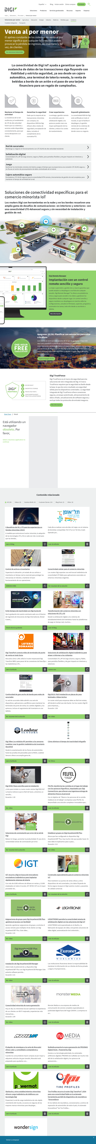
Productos (44, 11)
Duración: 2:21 (77, 870)
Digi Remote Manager (60, 269)
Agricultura (32, 20)
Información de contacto (10, 1083)
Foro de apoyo (45, 1105)
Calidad (78, 1118)
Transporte (36, 24)
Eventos (61, 1087)
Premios (79, 1081)
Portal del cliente (46, 1094)
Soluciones (34, 11)
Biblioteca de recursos (62, 1093)
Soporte (79, 11)
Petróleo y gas (81, 20)
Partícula (26, 1115)
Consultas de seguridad (9, 1099)
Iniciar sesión (58, 4)
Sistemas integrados (47, 1078)
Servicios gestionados (57, 11)
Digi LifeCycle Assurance (27, 1097)
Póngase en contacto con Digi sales (12, 1094)
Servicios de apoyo (46, 1111)
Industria (60, 20)
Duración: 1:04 (48, 922)
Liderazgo (79, 1100)
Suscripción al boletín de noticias (12, 1108)
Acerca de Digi (81, 1078)
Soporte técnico (46, 1091)
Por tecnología (28, 1084)
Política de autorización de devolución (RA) (45, 1099)
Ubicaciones (80, 1103)
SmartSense (27, 1118)
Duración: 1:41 (18, 870)
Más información (56, 307)
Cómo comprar (70, 4)
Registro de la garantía (45, 1115)
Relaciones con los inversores (82, 1096)
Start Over (7, 407)
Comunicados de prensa (82, 1113)
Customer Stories (52, 495)
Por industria (27, 1078)
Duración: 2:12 (18, 814)
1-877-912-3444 (10, 1087)
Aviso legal (40, 1134)
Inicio (6, 16)
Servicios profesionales (45, 1085)
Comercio (8, 24)
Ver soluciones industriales (15, 54)
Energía (51, 20)
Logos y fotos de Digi (65, 1084)
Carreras (79, 1084)
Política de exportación (80, 1091)
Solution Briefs (34, 495)
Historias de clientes (65, 1081)
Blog (51, 4)
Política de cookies (28, 1134)
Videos (20, 495)
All (9, 495)
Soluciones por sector (15, 20)
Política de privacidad (12, 1134)
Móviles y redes (45, 1081)
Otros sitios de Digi (82, 1109)
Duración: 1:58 (18, 691)
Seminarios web (63, 1104)
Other (82, 495)
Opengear (26, 1112)
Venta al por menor (34, 16)
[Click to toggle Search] (89, 4)
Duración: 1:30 (18, 752)
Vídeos (60, 1101)
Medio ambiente (81, 1087)
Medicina (70, 20)
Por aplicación (27, 1081)
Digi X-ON (26, 1102)
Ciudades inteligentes (21, 24)
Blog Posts (69, 495)
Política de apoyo (46, 1108)
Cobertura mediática (83, 1106)
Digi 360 (25, 1093)
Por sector (22, 16)
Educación (42, 20)
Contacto (81, 4)
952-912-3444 (9, 1090)
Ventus (25, 1121)
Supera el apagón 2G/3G (47, 352)
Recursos (70, 11)
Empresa (87, 11)
